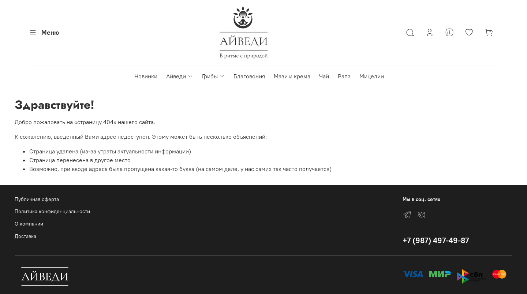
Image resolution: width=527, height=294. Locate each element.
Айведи (179, 76)
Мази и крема (292, 76)
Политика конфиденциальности (52, 211)
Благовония (249, 76)
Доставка (25, 236)
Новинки (145, 76)
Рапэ (344, 76)
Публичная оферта (37, 199)
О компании (29, 223)
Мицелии (371, 76)
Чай (324, 76)
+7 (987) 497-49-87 (436, 240)
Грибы (213, 76)
